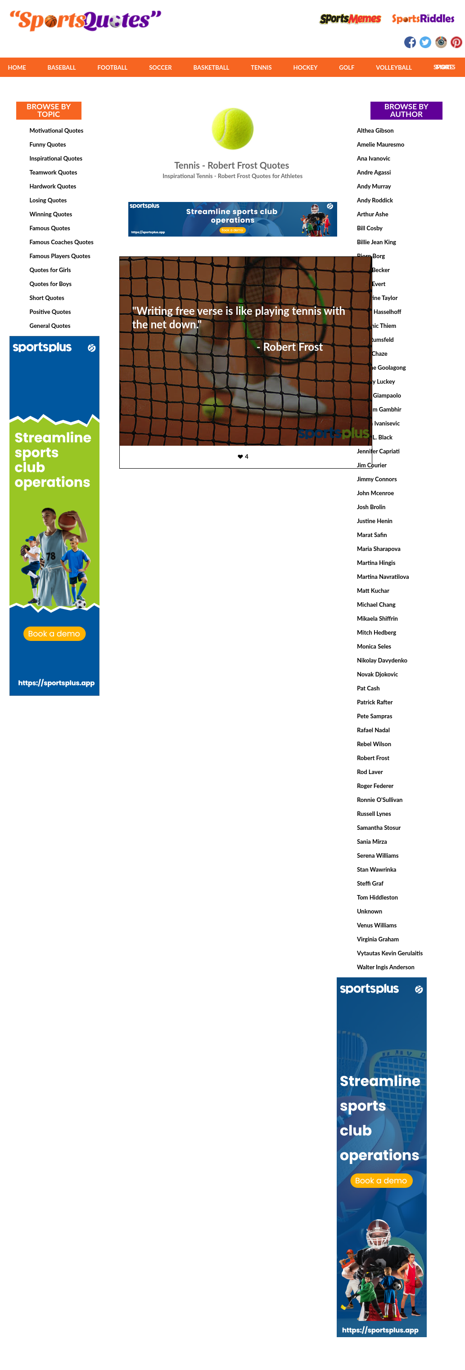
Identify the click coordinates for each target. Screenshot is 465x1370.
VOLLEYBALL (394, 67)
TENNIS (261, 67)
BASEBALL (62, 67)
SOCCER (160, 67)
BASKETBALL (212, 67)
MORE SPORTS (444, 67)
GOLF (346, 67)
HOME (17, 67)
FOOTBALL (113, 67)
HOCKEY (305, 67)
